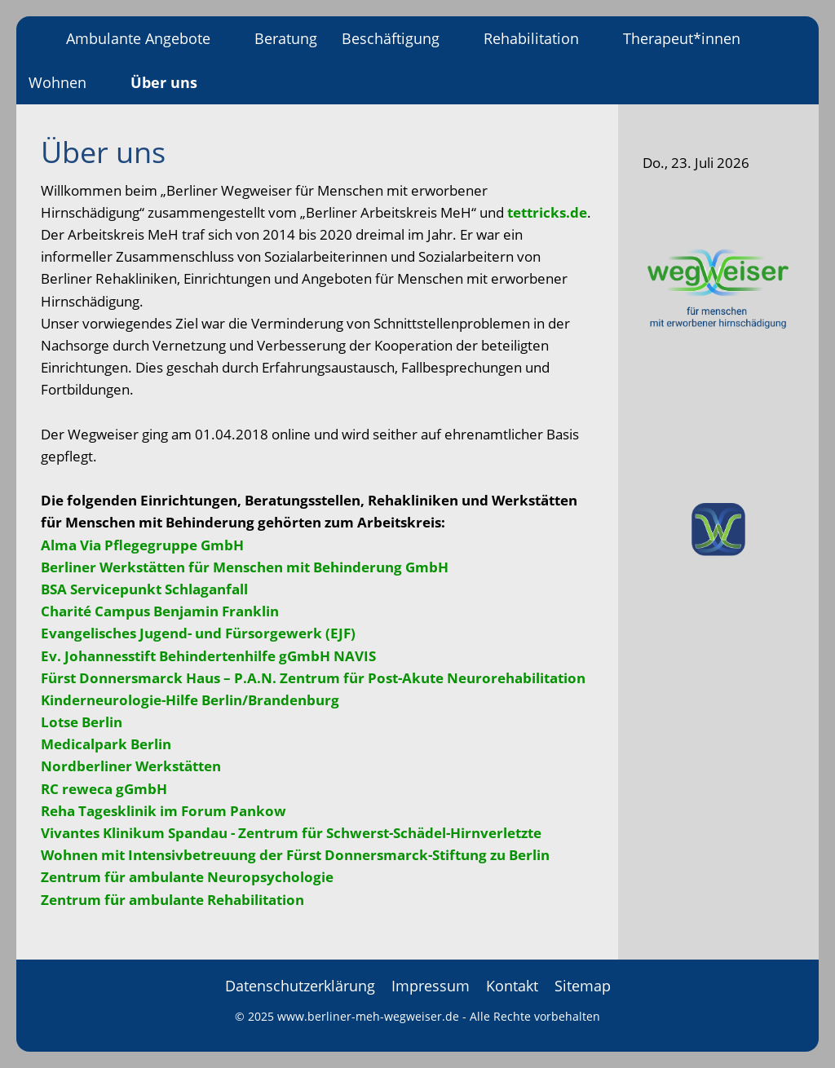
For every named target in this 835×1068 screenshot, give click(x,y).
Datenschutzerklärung (300, 985)
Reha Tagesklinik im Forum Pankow (163, 810)
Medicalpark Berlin (106, 744)
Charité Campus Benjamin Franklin (160, 611)
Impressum (430, 985)
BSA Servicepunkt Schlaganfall (144, 589)
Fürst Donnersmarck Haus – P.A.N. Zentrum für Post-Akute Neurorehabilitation (313, 678)
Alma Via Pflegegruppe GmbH (142, 545)
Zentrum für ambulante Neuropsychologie (187, 876)
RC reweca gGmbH (104, 788)
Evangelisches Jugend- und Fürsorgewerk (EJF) (198, 633)
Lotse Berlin (81, 722)
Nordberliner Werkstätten (131, 766)
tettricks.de (547, 212)
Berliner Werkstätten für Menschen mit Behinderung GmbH (244, 567)
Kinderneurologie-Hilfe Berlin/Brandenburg (190, 700)
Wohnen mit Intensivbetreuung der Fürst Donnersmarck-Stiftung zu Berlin (295, 854)
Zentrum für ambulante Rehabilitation (172, 899)
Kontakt (512, 985)
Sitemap (582, 985)
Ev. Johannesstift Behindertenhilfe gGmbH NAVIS (208, 656)
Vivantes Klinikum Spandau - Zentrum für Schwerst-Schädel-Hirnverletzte (291, 832)
